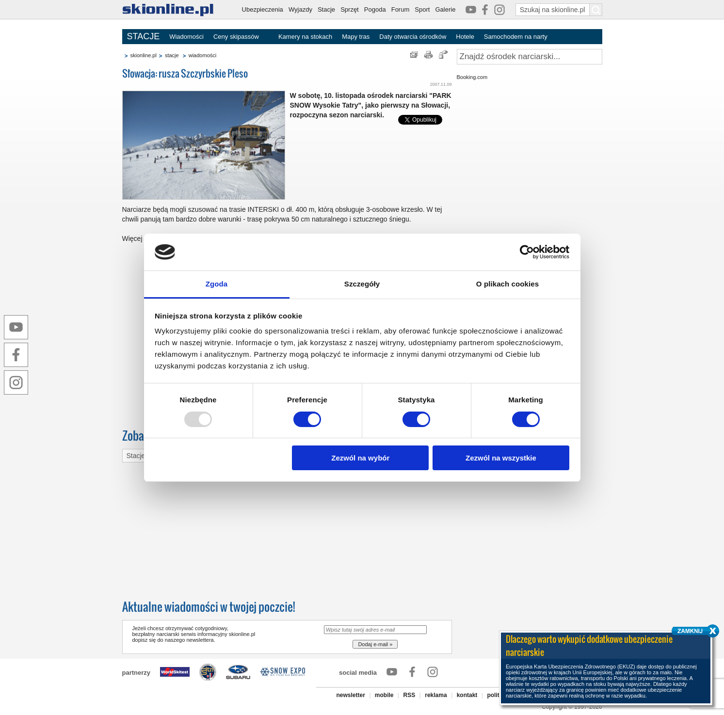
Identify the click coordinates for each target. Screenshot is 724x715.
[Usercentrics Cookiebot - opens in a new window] (526, 252)
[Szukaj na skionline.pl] (596, 9)
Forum (400, 9)
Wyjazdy (300, 9)
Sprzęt (349, 9)
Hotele (465, 36)
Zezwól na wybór (360, 458)
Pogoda (375, 9)
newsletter (350, 695)
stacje (172, 55)
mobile (384, 695)
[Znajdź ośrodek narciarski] (529, 56)
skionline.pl (143, 55)
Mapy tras (356, 36)
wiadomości (202, 55)
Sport (422, 9)
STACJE (143, 36)
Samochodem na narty (515, 36)
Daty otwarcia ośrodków (412, 36)
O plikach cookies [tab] (507, 284)
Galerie (445, 9)
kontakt (467, 695)
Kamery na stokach (305, 36)
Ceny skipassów (236, 36)
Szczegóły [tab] (362, 284)
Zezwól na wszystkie (501, 458)
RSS (409, 695)
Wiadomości (186, 36)
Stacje (326, 9)
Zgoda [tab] (217, 284)
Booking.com (472, 77)
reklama (436, 695)
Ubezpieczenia (262, 9)
